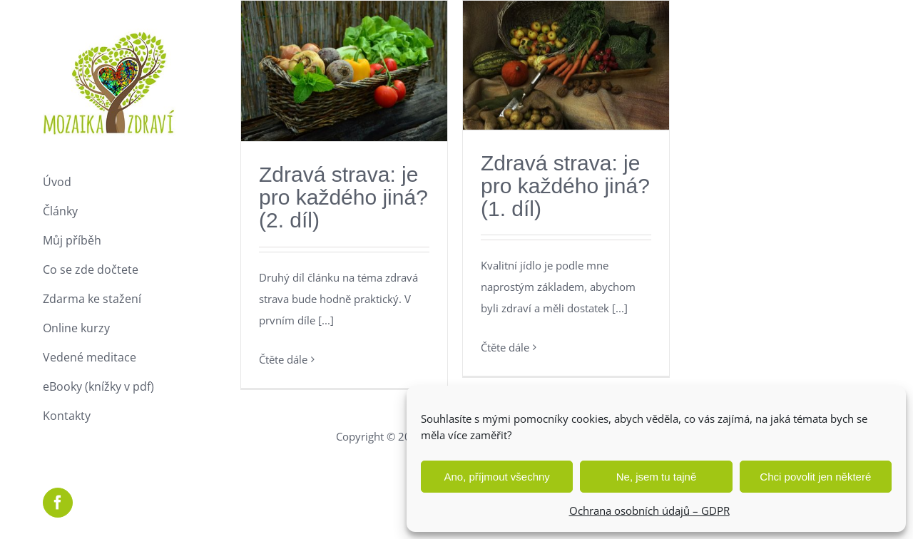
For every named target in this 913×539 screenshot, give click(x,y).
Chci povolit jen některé (815, 477)
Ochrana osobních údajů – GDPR (649, 510)
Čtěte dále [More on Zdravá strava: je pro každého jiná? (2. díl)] (283, 359)
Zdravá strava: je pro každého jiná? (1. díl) (565, 185)
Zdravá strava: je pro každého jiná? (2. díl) (343, 197)
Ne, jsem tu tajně (656, 477)
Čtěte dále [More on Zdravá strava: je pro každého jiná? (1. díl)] (505, 347)
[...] (326, 320)
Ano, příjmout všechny (496, 477)
